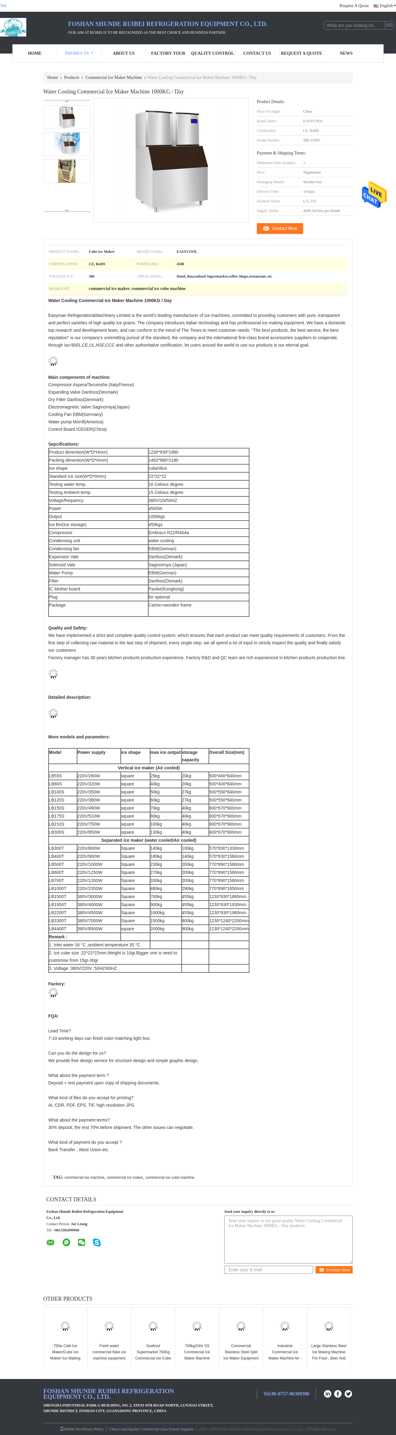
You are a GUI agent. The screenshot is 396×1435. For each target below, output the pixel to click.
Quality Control (212, 53)
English (388, 5)
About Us (124, 53)
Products (79, 53)
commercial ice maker (125, 1177)
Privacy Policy (93, 1429)
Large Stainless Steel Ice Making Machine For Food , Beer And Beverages (328, 1355)
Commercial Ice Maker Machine (113, 77)
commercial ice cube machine (169, 1177)
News (346, 53)
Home (34, 53)
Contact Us (257, 53)
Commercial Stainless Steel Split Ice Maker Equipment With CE (240, 1355)
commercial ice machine (84, 1177)
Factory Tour (168, 53)
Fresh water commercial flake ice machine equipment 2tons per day (109, 1355)
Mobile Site (70, 1429)
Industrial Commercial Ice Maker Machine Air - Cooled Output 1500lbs (285, 1358)
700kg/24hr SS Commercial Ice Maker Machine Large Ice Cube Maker (197, 1358)
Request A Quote (354, 5)
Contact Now (284, 228)
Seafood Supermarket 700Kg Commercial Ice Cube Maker (153, 1355)
